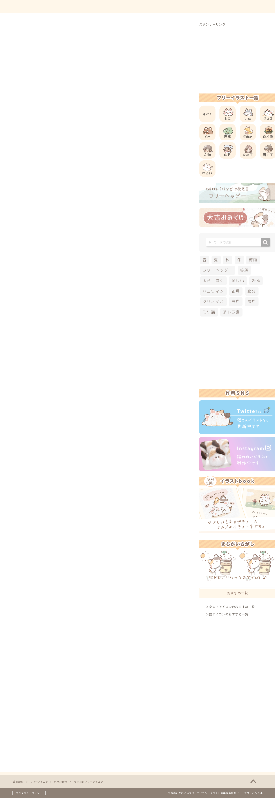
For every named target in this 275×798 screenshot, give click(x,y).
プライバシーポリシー (29, 793)
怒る (256, 280)
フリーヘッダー (218, 270)
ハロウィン (213, 291)
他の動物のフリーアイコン (57, 268)
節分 (251, 291)
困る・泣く (213, 280)
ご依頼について (247, 7)
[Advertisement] (102, 178)
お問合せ (217, 7)
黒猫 (251, 301)
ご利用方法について (183, 7)
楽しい (238, 280)
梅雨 (253, 260)
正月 (236, 291)
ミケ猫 (209, 312)
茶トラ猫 (231, 312)
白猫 (236, 301)
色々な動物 (26, 31)
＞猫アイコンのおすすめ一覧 (227, 614)
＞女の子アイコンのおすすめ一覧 (230, 606)
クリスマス (213, 301)
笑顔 (244, 270)
